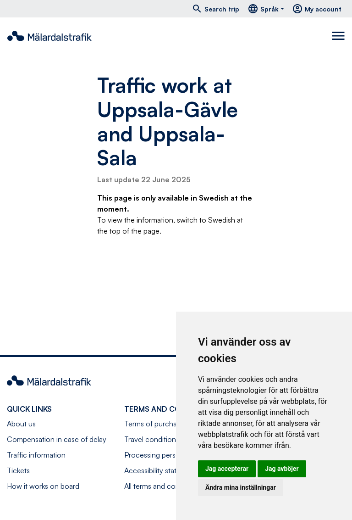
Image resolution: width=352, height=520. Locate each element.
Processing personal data (164, 454)
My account (316, 8)
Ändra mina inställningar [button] (240, 487)
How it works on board (43, 486)
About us (21, 423)
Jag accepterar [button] (226, 468)
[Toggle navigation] (338, 36)
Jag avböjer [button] (281, 468)
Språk (263, 8)
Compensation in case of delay (56, 439)
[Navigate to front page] (49, 36)
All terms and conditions (162, 486)
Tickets (18, 470)
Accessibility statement (160, 470)
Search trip (215, 8)
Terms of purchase (154, 423)
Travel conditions (151, 439)
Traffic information (36, 454)
